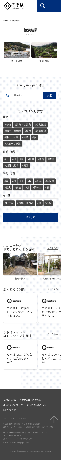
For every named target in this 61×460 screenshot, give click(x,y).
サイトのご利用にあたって (33, 405)
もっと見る (52, 247)
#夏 (22, 181)
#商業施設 (40, 131)
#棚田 (31, 159)
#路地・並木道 (25, 203)
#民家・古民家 (23, 124)
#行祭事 (49, 181)
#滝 (22, 159)
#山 (6, 159)
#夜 (47, 187)
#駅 (34, 137)
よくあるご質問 (10, 405)
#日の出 (37, 187)
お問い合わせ (9, 410)
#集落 (41, 159)
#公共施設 (40, 124)
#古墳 (25, 137)
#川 (14, 159)
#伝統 (18, 187)
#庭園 (25, 165)
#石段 (48, 203)
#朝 (27, 187)
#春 (6, 181)
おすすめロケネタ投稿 (30, 400)
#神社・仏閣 (11, 137)
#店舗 (7, 124)
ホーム (6, 21)
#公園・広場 (11, 165)
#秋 (29, 181)
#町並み (8, 203)
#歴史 (7, 187)
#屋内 (28, 131)
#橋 (39, 203)
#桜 (14, 181)
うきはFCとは (10, 400)
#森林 (51, 159)
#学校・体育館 (12, 131)
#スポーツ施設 (12, 143)
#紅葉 (38, 181)
